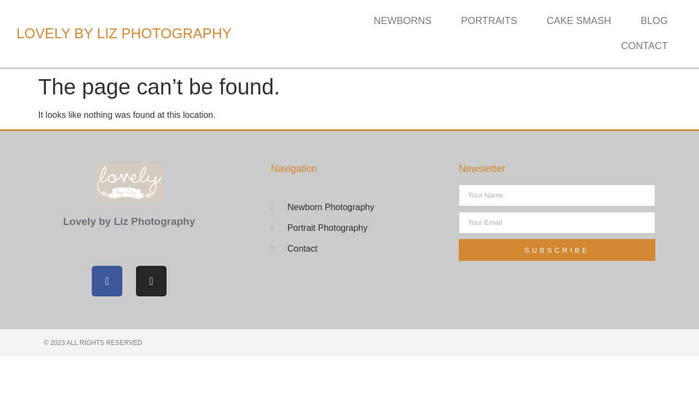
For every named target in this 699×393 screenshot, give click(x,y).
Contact (644, 45)
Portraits (489, 20)
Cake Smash (579, 20)
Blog (654, 20)
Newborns (402, 20)
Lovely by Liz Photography (124, 33)
